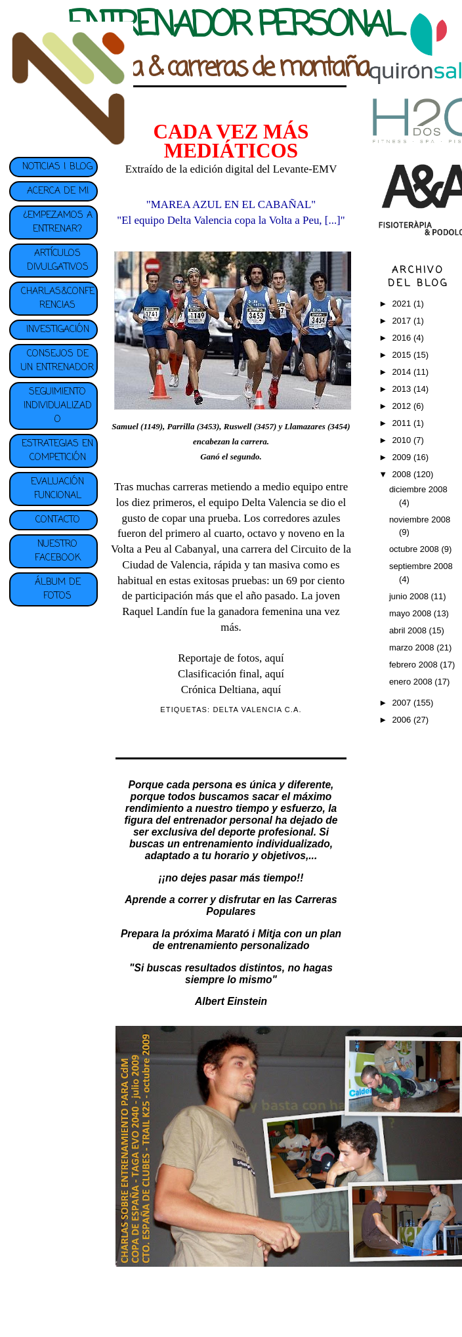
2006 (402, 720)
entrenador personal (222, 820)
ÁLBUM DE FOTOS (58, 589)
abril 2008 (409, 630)
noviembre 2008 (419, 519)
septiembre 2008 (421, 566)
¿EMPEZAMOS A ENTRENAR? (58, 222)
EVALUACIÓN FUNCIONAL (57, 489)
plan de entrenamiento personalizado (246, 939)
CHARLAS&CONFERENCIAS (57, 298)
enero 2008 (411, 682)
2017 (402, 321)
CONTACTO (57, 520)
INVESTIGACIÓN (57, 330)
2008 (402, 474)
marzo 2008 (412, 647)
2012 (402, 406)
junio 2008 (410, 596)
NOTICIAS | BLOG (57, 167)
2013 (402, 389)
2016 (402, 338)
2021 (402, 303)
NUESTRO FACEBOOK (58, 551)
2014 (402, 372)
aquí (274, 658)
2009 (402, 457)
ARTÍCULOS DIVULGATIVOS (58, 260)
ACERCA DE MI (58, 191)
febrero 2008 (414, 664)
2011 (402, 423)
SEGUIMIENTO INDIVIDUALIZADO (58, 406)
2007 (402, 703)
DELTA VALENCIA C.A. (257, 709)
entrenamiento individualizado (255, 843)
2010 (402, 440)
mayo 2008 (411, 613)
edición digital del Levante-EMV (263, 169)
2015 (402, 355)
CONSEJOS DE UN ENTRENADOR (57, 361)
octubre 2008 (415, 549)
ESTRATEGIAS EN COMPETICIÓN (57, 451)
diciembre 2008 (418, 489)
